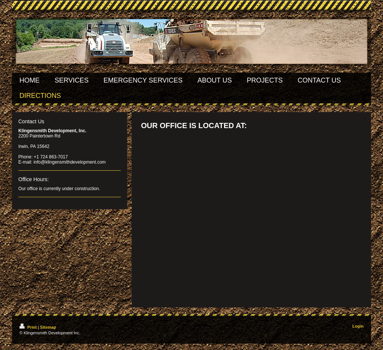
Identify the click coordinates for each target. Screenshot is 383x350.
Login (358, 326)
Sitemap (48, 327)
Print (28, 327)
